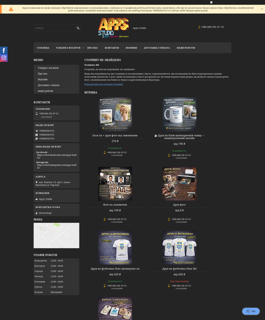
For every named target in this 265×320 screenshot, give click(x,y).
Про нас (92, 47)
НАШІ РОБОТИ (186, 47)
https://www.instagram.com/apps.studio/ (56, 166)
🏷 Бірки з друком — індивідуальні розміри (107, 275)
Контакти (112, 47)
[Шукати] (78, 28)
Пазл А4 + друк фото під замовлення (108, 137)
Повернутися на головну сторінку (103, 84)
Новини (131, 47)
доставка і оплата (157, 47)
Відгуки (42, 79)
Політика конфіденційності (155, 316)
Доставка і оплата (48, 85)
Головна (43, 47)
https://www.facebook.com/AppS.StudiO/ (56, 156)
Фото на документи (208, 135)
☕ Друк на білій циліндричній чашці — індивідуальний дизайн (158, 137)
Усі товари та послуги (215, 304)
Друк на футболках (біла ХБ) (208, 204)
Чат (251, 311)
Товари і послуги (68, 47)
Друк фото (108, 204)
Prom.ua (151, 313)
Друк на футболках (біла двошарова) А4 (158, 206)
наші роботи (45, 90)
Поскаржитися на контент (122, 316)
